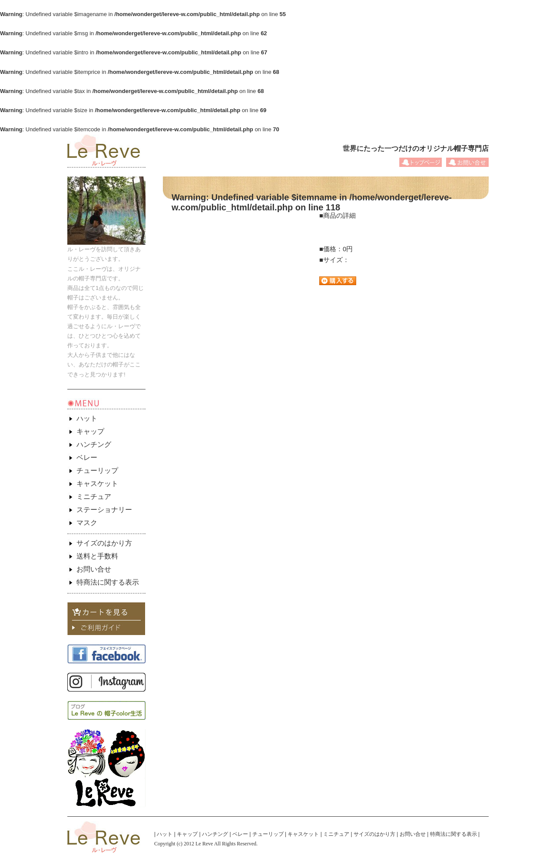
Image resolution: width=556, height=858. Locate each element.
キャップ (90, 431)
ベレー (86, 457)
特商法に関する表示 (107, 582)
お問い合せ (93, 569)
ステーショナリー (104, 509)
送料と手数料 (97, 556)
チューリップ (97, 470)
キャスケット (97, 483)
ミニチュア (93, 496)
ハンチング (93, 444)
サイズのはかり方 (104, 543)
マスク (86, 522)
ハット (86, 418)
